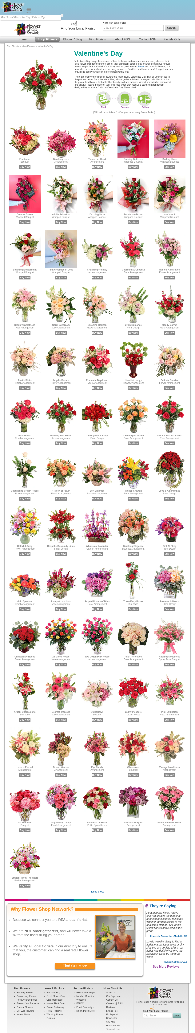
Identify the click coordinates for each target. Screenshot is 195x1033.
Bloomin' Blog (72, 19)
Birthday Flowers (25, 972)
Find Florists (97, 19)
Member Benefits (85, 976)
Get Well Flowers (25, 991)
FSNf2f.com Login (85, 972)
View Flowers (28, 26)
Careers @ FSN (114, 983)
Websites (81, 979)
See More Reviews (166, 946)
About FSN (122, 19)
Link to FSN (112, 991)
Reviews (110, 987)
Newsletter (111, 998)
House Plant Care (55, 983)
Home (22, 19)
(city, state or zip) (114, 3)
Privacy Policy (113, 1005)
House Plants (23, 994)
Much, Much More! (85, 991)
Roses (141, 46)
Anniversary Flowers (27, 976)
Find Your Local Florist (155, 991)
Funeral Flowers (25, 987)
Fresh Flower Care (55, 976)
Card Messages (54, 979)
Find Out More (75, 946)
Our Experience (114, 976)
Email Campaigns (85, 987)
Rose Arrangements (27, 979)
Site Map (110, 1001)
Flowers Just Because (28, 983)
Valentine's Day (46, 26)
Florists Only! (172, 19)
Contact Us (111, 979)
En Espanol (112, 994)
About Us (111, 972)
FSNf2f (79, 983)
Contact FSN (147, 19)
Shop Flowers (48, 19)
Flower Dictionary (55, 987)
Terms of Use (97, 871)
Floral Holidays (54, 991)
